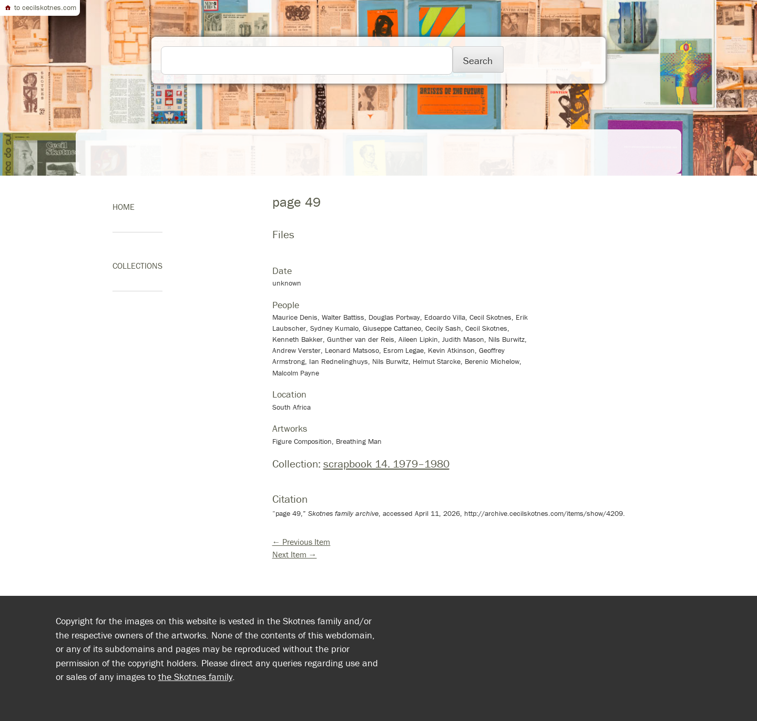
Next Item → (294, 554)
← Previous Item (301, 541)
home (123, 206)
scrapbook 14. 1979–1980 (386, 464)
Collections (137, 265)
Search (478, 60)
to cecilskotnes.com (40, 7)
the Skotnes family (195, 677)
